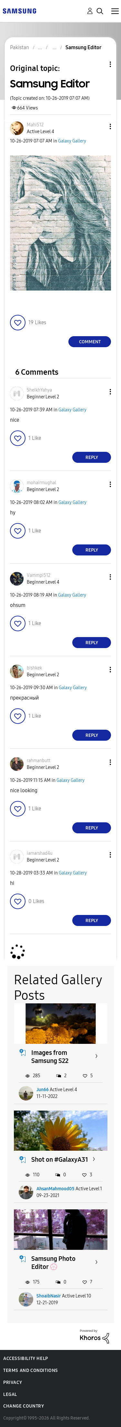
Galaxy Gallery (72, 141)
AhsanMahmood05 (55, 1189)
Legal (10, 1394)
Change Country (23, 1406)
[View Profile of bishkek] (34, 668)
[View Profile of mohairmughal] (41, 482)
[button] (99, 126)
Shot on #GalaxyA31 (59, 1159)
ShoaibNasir (48, 1296)
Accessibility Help (25, 1358)
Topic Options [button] (99, 64)
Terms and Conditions (30, 1370)
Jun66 (42, 1089)
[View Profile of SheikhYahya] (39, 390)
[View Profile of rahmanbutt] (38, 760)
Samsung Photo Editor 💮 (53, 1263)
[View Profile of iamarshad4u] (40, 853)
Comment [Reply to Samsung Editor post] (90, 342)
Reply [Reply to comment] (92, 457)
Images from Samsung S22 (49, 1057)
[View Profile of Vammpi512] (38, 575)
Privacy (12, 1382)
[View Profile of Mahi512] (35, 125)
